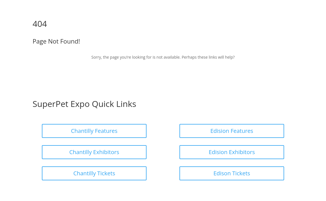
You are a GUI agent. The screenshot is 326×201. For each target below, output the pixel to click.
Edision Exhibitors (232, 152)
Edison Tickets (232, 173)
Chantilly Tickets (94, 173)
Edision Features (231, 131)
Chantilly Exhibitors (94, 152)
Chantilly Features (94, 131)
